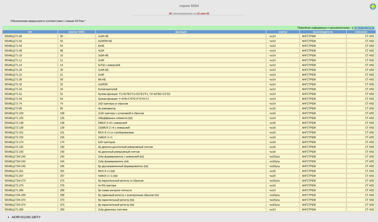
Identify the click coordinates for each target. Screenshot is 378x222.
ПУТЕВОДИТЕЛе (364, 27)
